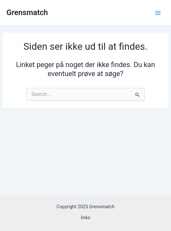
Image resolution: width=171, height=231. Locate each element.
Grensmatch (27, 12)
